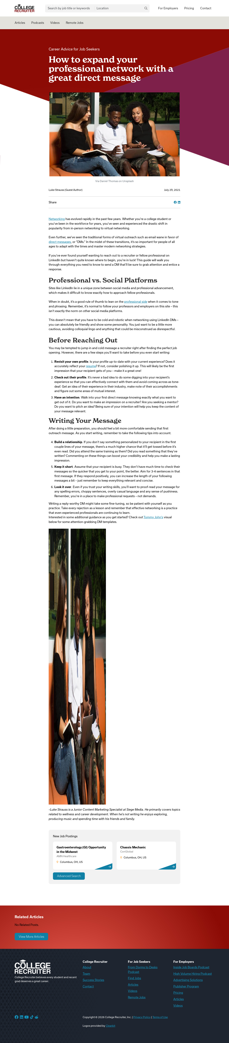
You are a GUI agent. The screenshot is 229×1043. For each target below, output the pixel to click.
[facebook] (175, 202)
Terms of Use (160, 1017)
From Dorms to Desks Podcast (142, 970)
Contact (205, 8)
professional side (135, 301)
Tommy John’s (153, 517)
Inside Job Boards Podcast (191, 967)
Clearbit (110, 1025)
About (87, 967)
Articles (20, 22)
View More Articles (31, 936)
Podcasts (37, 22)
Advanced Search (69, 876)
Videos (55, 22)
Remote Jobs (74, 22)
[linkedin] (179, 202)
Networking (57, 219)
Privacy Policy (142, 1017)
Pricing (189, 8)
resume (91, 366)
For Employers (168, 8)
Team (86, 973)
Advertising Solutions (188, 980)
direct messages (60, 241)
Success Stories (93, 980)
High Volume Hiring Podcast (192, 973)
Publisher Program (186, 986)
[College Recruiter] (24, 8)
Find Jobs (134, 978)
